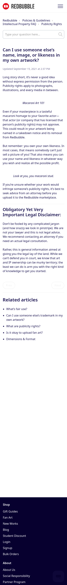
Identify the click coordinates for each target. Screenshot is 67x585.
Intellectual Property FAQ (19, 24)
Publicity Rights (51, 24)
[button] (60, 6)
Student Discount (14, 536)
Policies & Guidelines (36, 20)
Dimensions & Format (20, 339)
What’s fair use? (16, 309)
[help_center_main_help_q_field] (33, 34)
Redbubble (10, 20)
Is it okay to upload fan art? (24, 333)
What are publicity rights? (23, 326)
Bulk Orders (11, 554)
